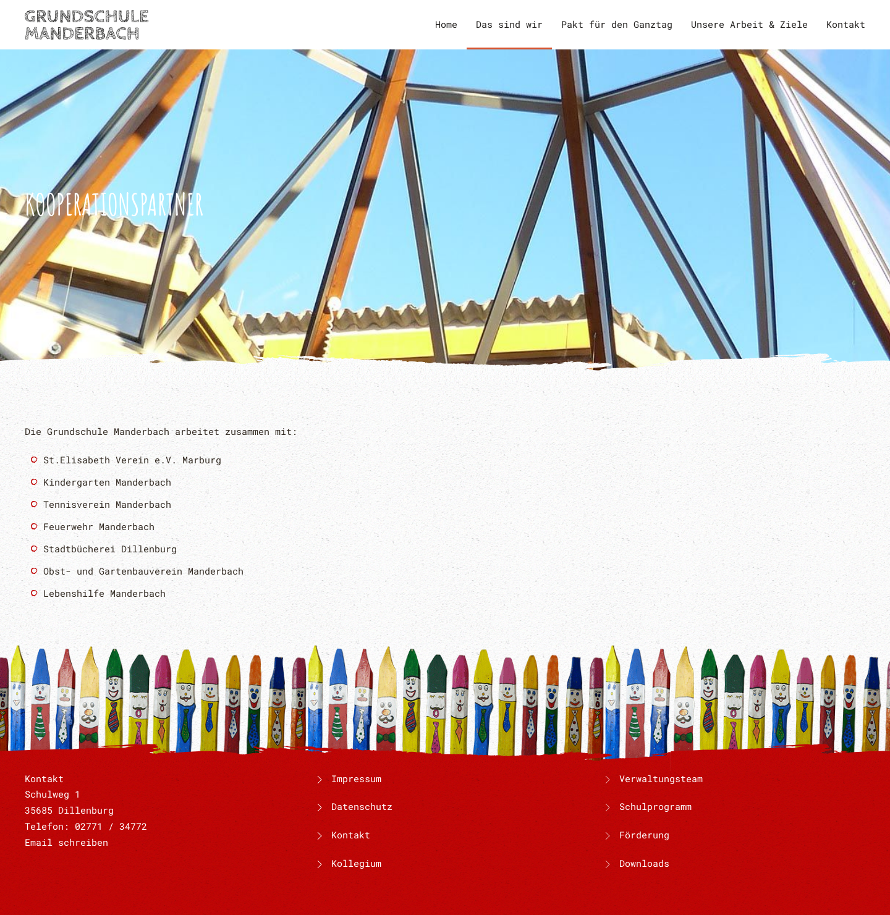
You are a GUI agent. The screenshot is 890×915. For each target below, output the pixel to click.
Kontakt (845, 24)
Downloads (644, 863)
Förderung (644, 835)
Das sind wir (509, 24)
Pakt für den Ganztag (616, 24)
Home (446, 24)
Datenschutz (352, 806)
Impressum (347, 778)
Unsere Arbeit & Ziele (749, 24)
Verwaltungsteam (661, 778)
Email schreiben (66, 842)
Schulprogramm (655, 806)
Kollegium (347, 863)
